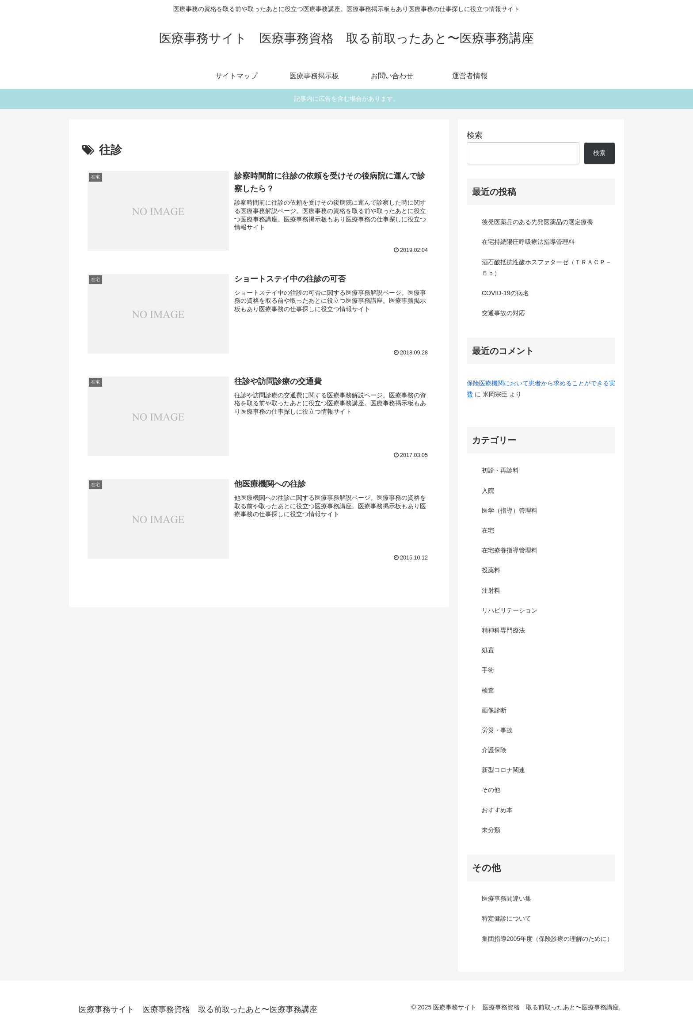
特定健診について (506, 918)
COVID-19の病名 (505, 293)
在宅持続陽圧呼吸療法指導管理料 (528, 241)
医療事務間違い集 (506, 898)
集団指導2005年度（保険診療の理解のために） (547, 938)
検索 (475, 135)
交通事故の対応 (503, 312)
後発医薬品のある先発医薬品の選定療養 (537, 221)
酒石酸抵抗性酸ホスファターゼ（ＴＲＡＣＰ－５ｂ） (547, 268)
